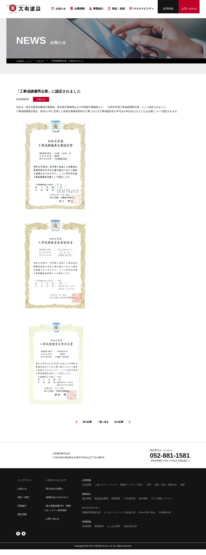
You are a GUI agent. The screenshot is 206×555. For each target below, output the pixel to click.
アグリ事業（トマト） (162, 504)
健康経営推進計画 (91, 518)
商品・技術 (118, 14)
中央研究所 (130, 504)
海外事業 (143, 504)
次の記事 (118, 427)
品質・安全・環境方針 (166, 490)
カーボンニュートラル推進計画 (119, 518)
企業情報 (79, 14)
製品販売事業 (101, 504)
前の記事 (87, 427)
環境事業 (115, 504)
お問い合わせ (189, 10)
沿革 (149, 490)
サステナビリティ (143, 14)
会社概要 (86, 490)
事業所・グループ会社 (131, 490)
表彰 (183, 490)
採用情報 (168, 10)
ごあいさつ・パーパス (105, 490)
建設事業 (86, 504)
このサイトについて (56, 485)
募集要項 (98, 532)
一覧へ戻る (103, 427)
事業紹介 (98, 14)
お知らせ (61, 14)
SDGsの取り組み (147, 518)
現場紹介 (22, 511)
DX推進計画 (165, 518)
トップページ (24, 485)
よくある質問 (113, 532)
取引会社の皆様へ (55, 494)
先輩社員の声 (130, 532)
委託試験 (22, 520)
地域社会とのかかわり (57, 503)
